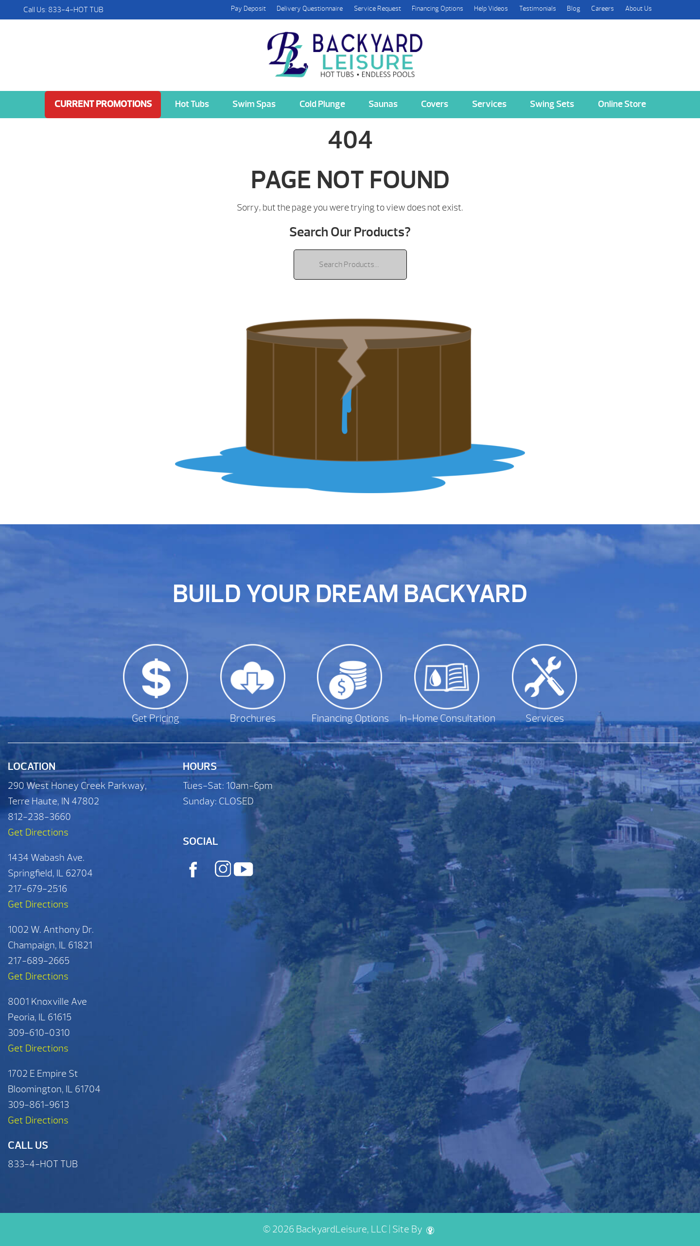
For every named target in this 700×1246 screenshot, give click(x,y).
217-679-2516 (37, 889)
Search (667, 9)
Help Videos (491, 8)
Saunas (383, 104)
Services (489, 104)
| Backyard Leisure (346, 49)
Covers (434, 104)
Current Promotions (103, 104)
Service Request (377, 8)
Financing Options (437, 8)
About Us (638, 8)
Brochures (253, 718)
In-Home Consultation (447, 718)
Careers (602, 8)
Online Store (622, 104)
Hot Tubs (192, 104)
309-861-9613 (38, 1105)
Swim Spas (254, 104)
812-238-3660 (39, 817)
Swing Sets (552, 104)
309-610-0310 (39, 1033)
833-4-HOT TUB (76, 10)
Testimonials (537, 8)
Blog (573, 8)
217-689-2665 (39, 961)
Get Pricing (155, 718)
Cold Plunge (322, 104)
